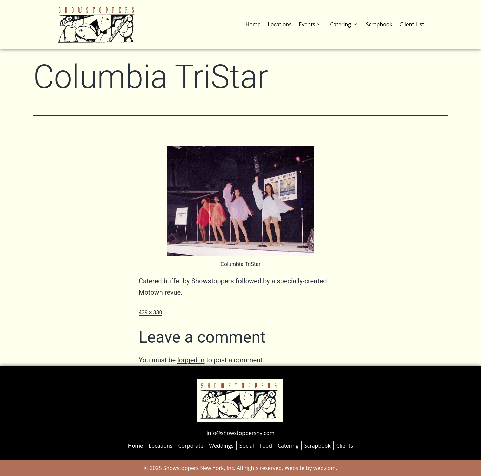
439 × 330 (150, 312)
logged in (190, 360)
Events (312, 24)
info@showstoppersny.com (240, 433)
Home (256, 24)
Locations (282, 24)
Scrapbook (380, 24)
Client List (412, 24)
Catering (345, 24)
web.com (324, 468)
